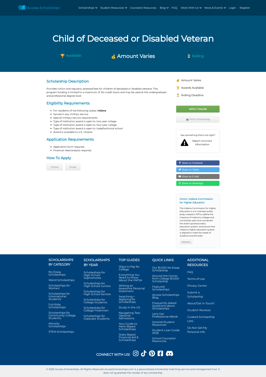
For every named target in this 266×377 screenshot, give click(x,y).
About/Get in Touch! (200, 303)
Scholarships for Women (59, 287)
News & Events (213, 7)
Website (186, 241)
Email (72, 167)
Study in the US (129, 307)
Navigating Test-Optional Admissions (130, 315)
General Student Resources (163, 323)
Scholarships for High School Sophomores (94, 275)
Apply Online (198, 109)
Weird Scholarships (61, 280)
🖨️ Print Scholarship (198, 119)
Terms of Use (196, 278)
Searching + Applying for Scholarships (127, 299)
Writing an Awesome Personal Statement (132, 288)
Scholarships (86, 7)
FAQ (174, 7)
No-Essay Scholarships (57, 273)
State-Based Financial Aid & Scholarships (128, 337)
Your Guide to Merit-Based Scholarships (128, 326)
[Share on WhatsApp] (198, 183)
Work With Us (189, 7)
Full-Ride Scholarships (57, 306)
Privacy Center (197, 285)
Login (232, 7)
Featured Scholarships (161, 288)
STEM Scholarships (61, 331)
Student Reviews (199, 310)
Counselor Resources (143, 7)
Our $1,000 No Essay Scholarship (166, 269)
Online (55, 167)
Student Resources (112, 7)
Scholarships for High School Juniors (97, 285)
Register (245, 7)
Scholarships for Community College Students (62, 315)
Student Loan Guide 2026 (166, 332)
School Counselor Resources (164, 340)
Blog (163, 7)
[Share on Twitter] (198, 169)
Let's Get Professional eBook (165, 315)
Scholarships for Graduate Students (97, 317)
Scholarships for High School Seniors (97, 293)
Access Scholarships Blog (165, 296)
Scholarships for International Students (59, 296)
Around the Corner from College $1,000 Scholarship (165, 278)
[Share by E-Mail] (198, 176)
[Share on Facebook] (198, 162)
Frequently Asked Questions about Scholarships (164, 305)
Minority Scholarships (57, 325)
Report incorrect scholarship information (198, 141)
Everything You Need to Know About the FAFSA (130, 277)
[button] (96, 8)
